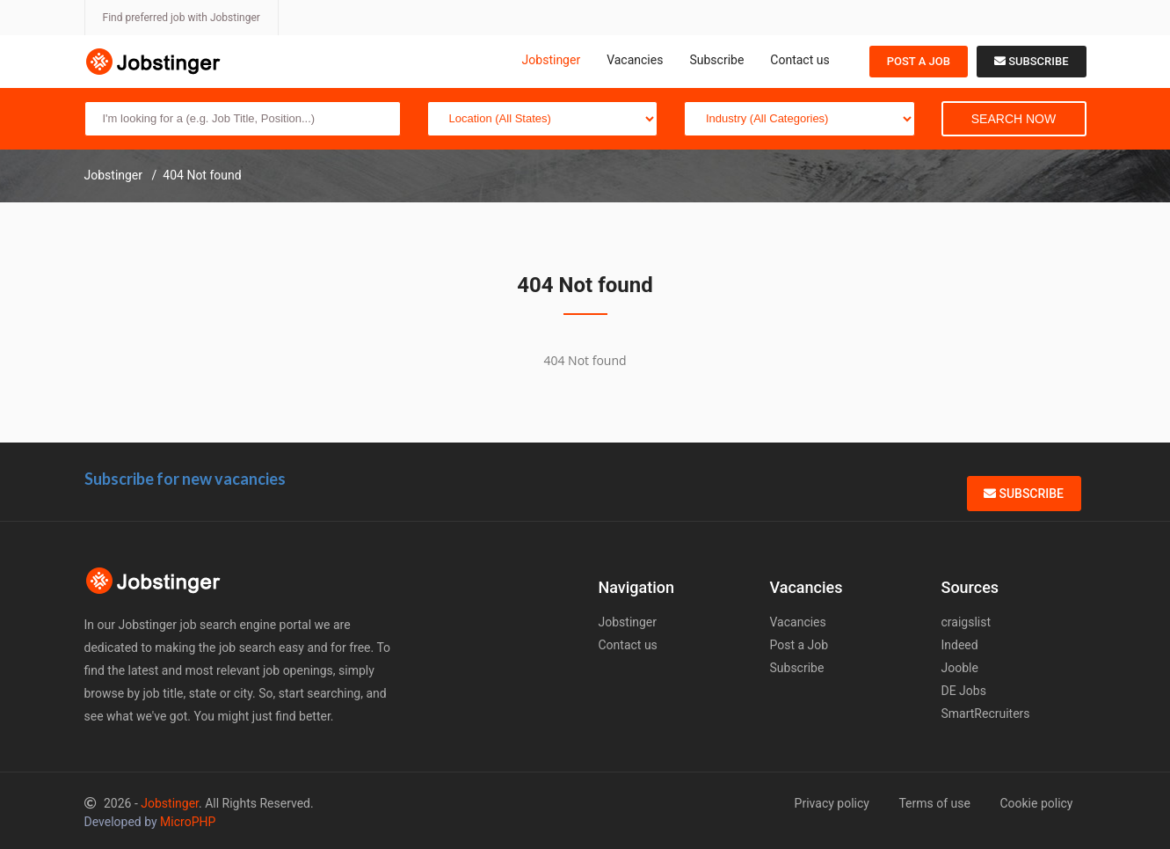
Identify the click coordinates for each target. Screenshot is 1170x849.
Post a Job (918, 61)
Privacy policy (832, 803)
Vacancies (635, 60)
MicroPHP (187, 822)
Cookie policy (1035, 803)
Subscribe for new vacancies (185, 478)
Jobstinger (551, 60)
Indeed (959, 645)
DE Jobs (963, 691)
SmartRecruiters (985, 713)
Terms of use (934, 803)
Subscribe (716, 60)
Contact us (799, 60)
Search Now (1013, 119)
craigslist (966, 622)
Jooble (959, 668)
